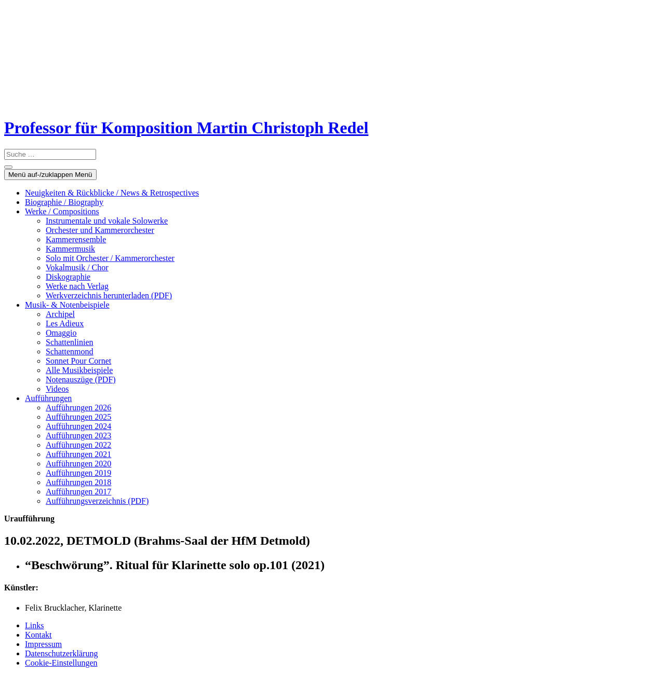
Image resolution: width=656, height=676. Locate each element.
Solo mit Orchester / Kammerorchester (110, 258)
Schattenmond (69, 351)
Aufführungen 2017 (78, 491)
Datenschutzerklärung (61, 653)
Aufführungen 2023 (78, 435)
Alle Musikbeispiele (79, 370)
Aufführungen (48, 398)
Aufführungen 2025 (78, 416)
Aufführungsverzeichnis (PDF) (97, 500)
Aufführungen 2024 (78, 426)
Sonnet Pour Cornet (78, 360)
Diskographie (68, 276)
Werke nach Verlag (77, 286)
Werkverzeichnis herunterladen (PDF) (109, 295)
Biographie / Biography (64, 202)
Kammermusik (70, 248)
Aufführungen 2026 (78, 407)
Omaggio (61, 332)
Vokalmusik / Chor (77, 267)
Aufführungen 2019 (78, 472)
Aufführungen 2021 (78, 454)
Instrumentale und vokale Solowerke (107, 220)
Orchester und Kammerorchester (100, 230)
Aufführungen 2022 (78, 444)
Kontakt (38, 634)
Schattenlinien (69, 342)
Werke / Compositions (62, 211)
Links (34, 625)
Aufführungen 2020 (78, 463)
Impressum (43, 644)
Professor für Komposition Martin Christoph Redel (186, 127)
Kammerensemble (76, 239)
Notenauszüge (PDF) (81, 379)
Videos (57, 388)
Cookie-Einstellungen (61, 662)
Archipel (60, 314)
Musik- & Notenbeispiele (67, 304)
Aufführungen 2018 (78, 482)
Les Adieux (65, 323)
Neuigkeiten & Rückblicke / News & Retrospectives (112, 192)
